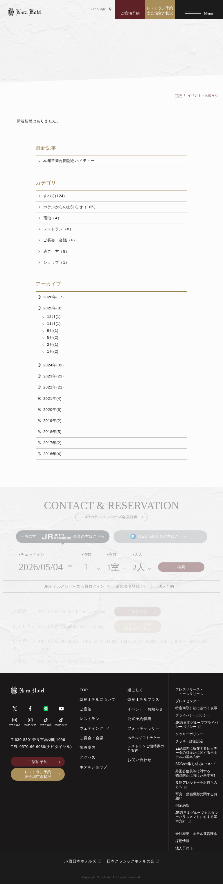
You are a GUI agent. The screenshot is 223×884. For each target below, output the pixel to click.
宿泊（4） (52, 218)
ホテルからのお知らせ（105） (70, 207)
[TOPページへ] (25, 12)
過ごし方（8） (56, 251)
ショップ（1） (56, 262)
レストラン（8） (58, 229)
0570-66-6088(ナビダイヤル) (45, 746)
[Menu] (199, 9)
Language (101, 9)
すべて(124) (54, 196)
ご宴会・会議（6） (60, 240)
